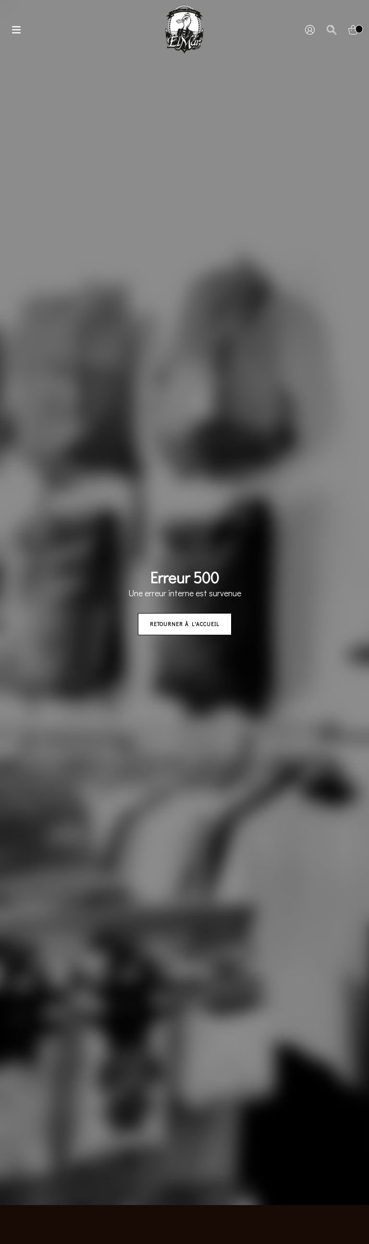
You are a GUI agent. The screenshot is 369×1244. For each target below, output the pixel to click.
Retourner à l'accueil (185, 624)
